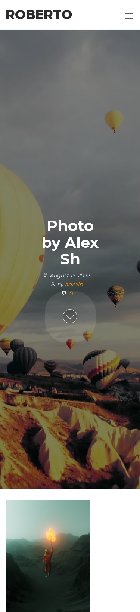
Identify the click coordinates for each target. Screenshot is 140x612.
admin (74, 284)
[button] (129, 16)
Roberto (39, 14)
